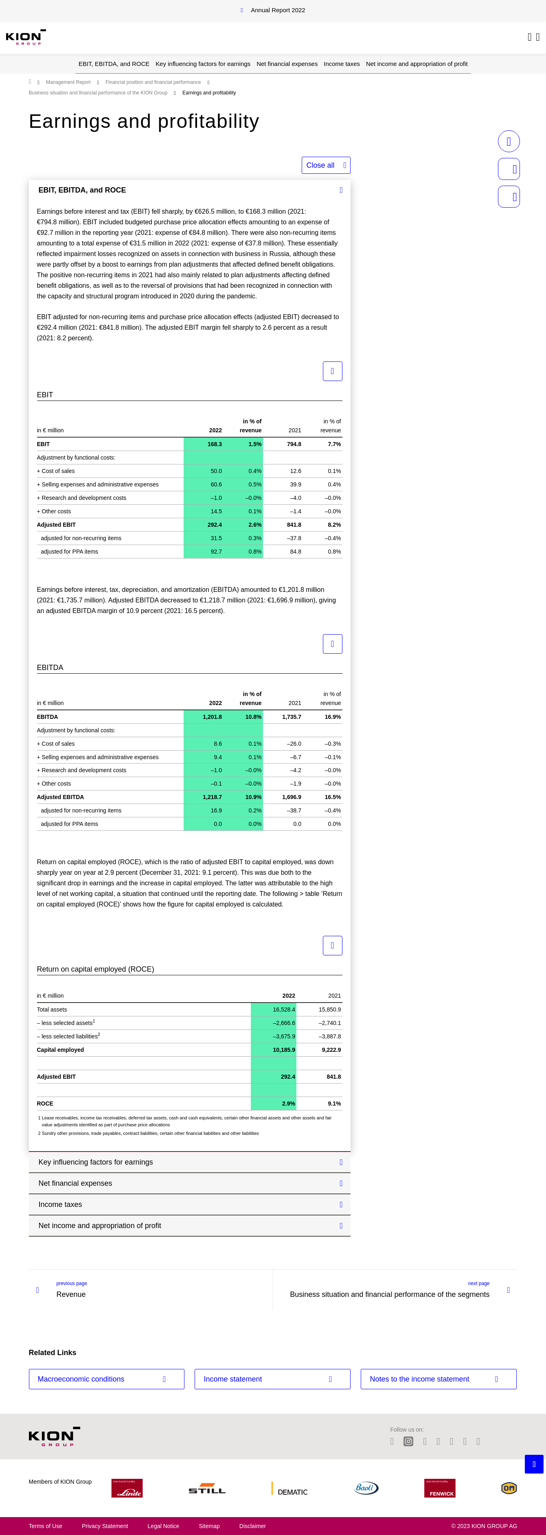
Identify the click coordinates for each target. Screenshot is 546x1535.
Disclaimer (252, 1526)
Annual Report (278, 10)
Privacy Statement (105, 1526)
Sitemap (209, 1526)
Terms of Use (45, 1526)
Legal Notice (164, 1526)
